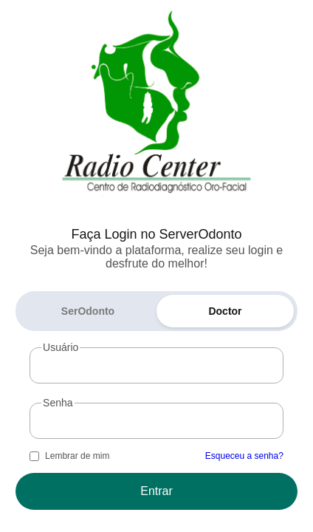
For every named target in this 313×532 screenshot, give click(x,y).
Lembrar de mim (77, 456)
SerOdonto (87, 311)
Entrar (156, 491)
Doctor (224, 311)
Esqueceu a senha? (244, 456)
